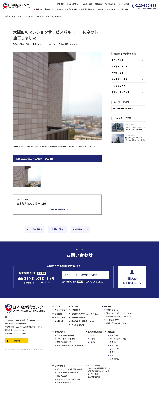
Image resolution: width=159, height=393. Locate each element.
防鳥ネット (114, 335)
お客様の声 (75, 310)
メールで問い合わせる (86, 275)
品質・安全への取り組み (116, 323)
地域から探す (117, 60)
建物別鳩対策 (60, 331)
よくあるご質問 (124, 4)
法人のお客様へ (72, 4)
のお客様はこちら (132, 280)
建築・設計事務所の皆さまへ (68, 379)
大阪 (27, 44)
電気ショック (115, 345)
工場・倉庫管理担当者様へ (67, 372)
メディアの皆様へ (94, 365)
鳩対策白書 (59, 321)
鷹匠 (111, 355)
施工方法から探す (119, 66)
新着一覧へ (58, 229)
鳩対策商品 (112, 331)
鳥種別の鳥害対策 (78, 317)
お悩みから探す (118, 85)
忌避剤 (112, 352)
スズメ (93, 342)
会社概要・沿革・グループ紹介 (118, 316)
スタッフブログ (61, 310)
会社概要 (107, 306)
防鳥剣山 (113, 342)
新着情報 (60, 4)
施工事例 (12, 16)
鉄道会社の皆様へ (64, 382)
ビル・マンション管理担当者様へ (70, 369)
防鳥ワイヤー (115, 348)
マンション (74, 44)
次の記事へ (77, 229)
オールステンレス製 (118, 338)
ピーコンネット (49, 44)
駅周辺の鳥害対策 (64, 342)
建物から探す (117, 72)
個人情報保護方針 (94, 377)
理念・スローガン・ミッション (118, 313)
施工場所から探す (119, 79)
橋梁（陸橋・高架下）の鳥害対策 (70, 345)
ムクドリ (93, 338)
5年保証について (113, 319)
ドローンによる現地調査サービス (99, 368)
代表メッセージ (112, 309)
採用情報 (17, 341)
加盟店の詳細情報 (58, 209)
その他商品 (114, 358)
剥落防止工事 (62, 375)
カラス (93, 335)
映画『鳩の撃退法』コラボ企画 (98, 371)
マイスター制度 (86, 4)
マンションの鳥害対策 (66, 338)
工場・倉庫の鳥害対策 (66, 335)
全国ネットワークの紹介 (54, 9)
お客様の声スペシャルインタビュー (85, 313)
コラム (57, 306)
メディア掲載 (60, 317)
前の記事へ (37, 229)
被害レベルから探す (120, 92)
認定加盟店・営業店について (105, 4)
